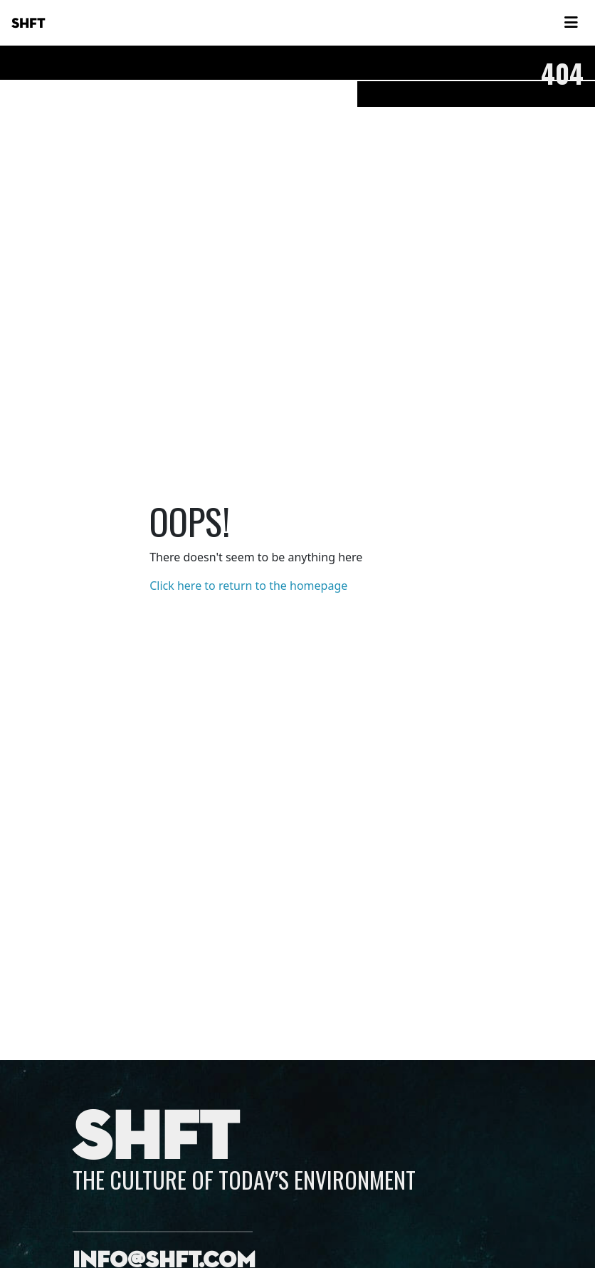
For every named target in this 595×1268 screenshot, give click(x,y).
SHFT (28, 23)
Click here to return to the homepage (248, 585)
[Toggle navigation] (571, 23)
